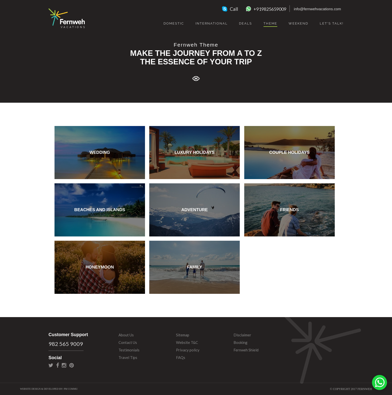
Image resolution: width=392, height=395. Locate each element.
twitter (50, 365)
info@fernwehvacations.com (317, 9)
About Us (126, 335)
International (212, 23)
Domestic (174, 23)
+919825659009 (270, 9)
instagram (64, 365)
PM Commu (71, 388)
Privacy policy (188, 350)
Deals (245, 23)
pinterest (71, 365)
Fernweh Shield (246, 350)
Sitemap (182, 335)
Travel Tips (127, 357)
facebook (57, 365)
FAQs (180, 357)
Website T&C (187, 342)
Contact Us (127, 342)
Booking (241, 342)
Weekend (298, 23)
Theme (270, 23)
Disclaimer (242, 335)
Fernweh (66, 18)
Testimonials (129, 350)
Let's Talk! (332, 23)
